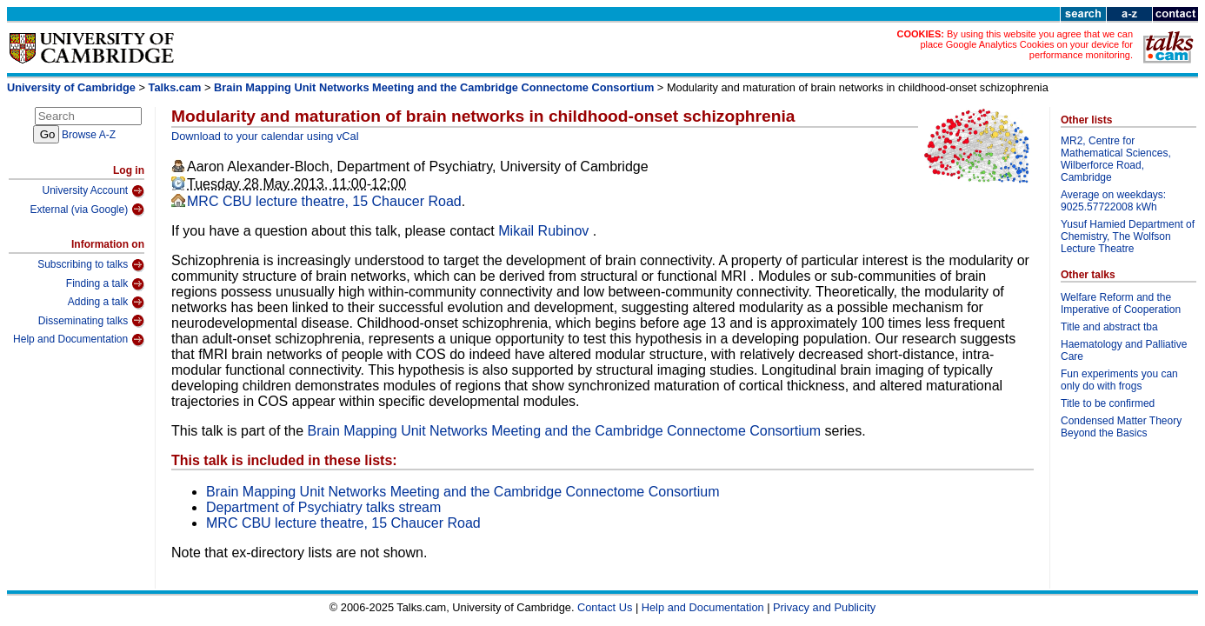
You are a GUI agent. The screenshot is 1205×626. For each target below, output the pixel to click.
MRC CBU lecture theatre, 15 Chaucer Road (324, 201)
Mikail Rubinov (545, 230)
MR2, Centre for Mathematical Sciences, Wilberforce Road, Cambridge (1116, 159)
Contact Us (604, 607)
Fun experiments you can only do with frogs (1119, 380)
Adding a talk (106, 303)
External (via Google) (87, 209)
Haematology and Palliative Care (1124, 350)
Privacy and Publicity (824, 607)
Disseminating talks (91, 321)
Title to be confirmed (1108, 403)
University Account (93, 191)
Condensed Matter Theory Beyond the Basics (1121, 427)
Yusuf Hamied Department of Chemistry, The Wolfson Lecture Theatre (1128, 236)
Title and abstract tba (1109, 327)
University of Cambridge (71, 87)
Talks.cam (175, 87)
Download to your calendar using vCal (265, 136)
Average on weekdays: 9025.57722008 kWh (1113, 201)
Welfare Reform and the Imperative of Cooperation (1121, 303)
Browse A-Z (89, 135)
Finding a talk (105, 284)
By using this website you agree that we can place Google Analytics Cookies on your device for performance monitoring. (1026, 44)
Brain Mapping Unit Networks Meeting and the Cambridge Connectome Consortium (434, 87)
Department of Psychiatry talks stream (323, 507)
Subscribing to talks (90, 265)
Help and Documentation (78, 340)
